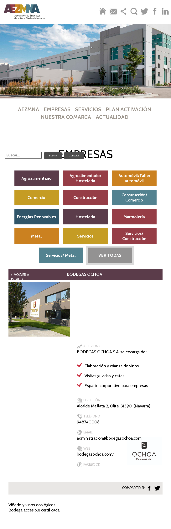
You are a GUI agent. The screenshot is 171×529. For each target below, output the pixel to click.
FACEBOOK (88, 464)
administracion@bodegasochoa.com (109, 438)
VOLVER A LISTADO (19, 277)
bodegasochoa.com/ (95, 454)
